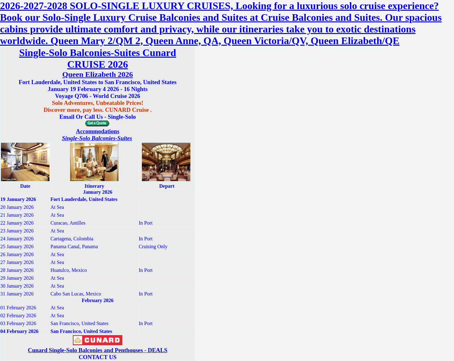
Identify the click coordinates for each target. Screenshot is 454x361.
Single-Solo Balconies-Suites (97, 138)
